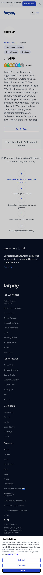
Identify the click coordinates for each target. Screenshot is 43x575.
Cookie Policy (13, 554)
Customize (21, 565)
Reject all (21, 560)
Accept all (21, 570)
